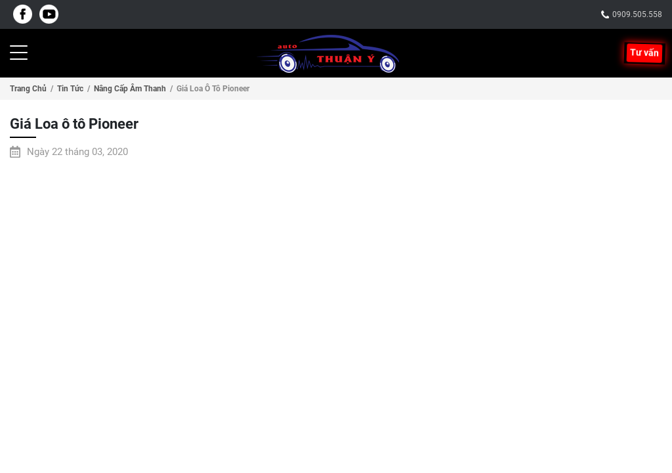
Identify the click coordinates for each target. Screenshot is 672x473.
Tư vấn (644, 53)
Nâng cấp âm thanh (130, 88)
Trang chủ (28, 88)
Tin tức (70, 88)
